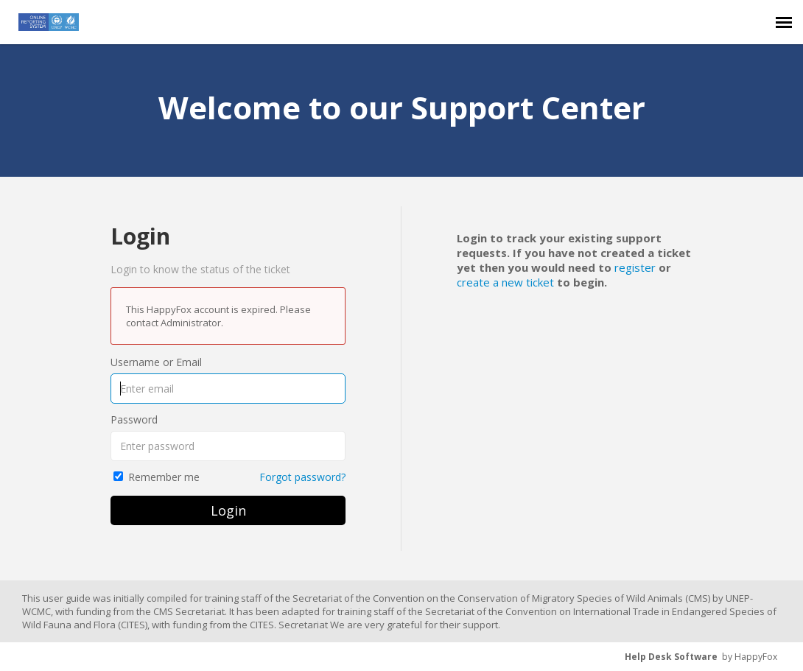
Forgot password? (302, 477)
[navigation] (784, 22)
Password (134, 419)
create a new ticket (505, 282)
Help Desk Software (671, 656)
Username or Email (156, 362)
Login (228, 510)
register (635, 267)
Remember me (164, 477)
